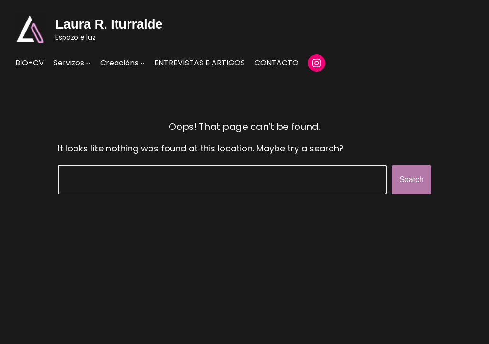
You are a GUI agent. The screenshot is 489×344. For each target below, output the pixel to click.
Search (411, 179)
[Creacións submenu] (142, 63)
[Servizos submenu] (88, 63)
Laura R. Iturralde (108, 24)
